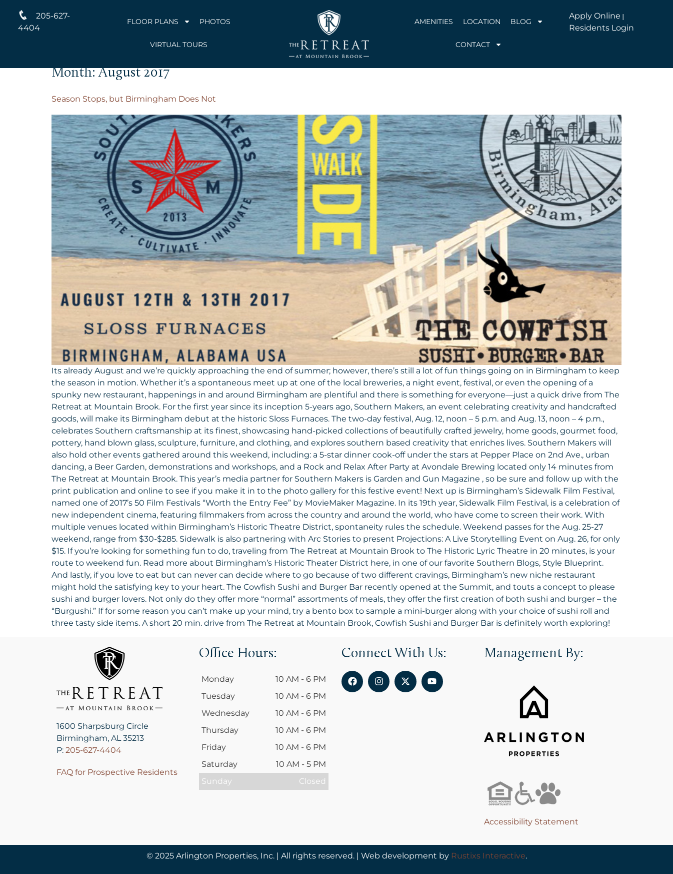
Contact (479, 44)
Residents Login (601, 28)
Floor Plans (158, 21)
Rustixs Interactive (488, 855)
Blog (527, 21)
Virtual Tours (179, 44)
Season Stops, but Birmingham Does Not (134, 99)
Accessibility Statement (531, 821)
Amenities (433, 21)
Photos (215, 21)
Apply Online (594, 16)
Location (481, 21)
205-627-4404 (94, 750)
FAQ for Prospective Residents (117, 772)
